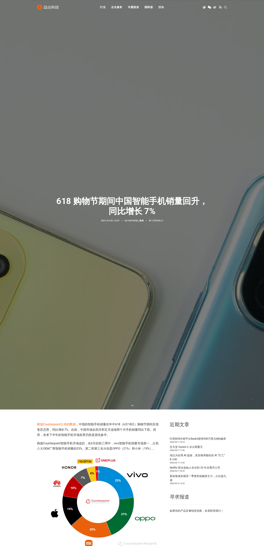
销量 (64, 393)
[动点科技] (48, 7)
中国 (48, 393)
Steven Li (157, 64)
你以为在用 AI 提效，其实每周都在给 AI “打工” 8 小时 (197, 138)
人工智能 (91, 504)
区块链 (90, 518)
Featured (132, 64)
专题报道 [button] (133, 7)
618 (40, 393)
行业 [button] (103, 7)
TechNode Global (194, 509)
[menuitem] (103, 7)
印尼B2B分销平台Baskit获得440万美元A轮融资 (198, 120)
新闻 (141, 64)
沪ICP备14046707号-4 (81, 539)
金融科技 (91, 509)
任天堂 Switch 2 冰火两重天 (186, 128)
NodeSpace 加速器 (195, 518)
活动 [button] (161, 7)
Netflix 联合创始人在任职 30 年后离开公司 (195, 149)
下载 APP (140, 499)
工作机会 (140, 518)
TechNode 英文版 (194, 499)
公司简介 (140, 504)
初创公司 (91, 499)
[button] (204, 7)
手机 (56, 393)
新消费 (90, 514)
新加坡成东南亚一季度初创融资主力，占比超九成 (198, 159)
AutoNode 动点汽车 (195, 514)
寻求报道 (140, 509)
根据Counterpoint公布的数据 (56, 105)
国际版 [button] (148, 7)
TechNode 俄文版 (194, 504)
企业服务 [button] (116, 7)
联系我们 (215, 192)
